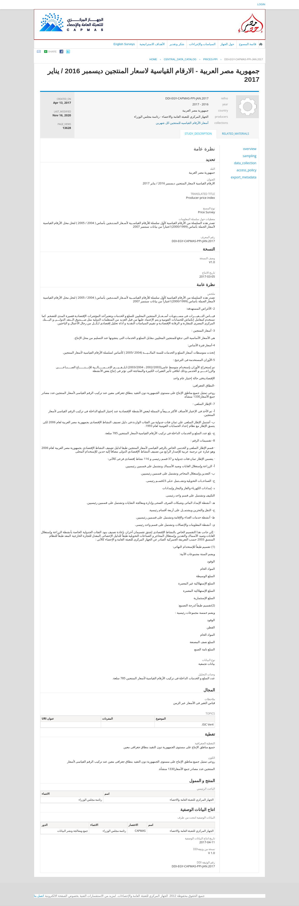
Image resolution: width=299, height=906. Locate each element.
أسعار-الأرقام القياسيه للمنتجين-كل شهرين (182, 123)
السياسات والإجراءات (202, 44)
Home (153, 59)
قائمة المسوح (247, 44)
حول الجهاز (227, 44)
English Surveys (124, 44)
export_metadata (243, 177)
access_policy (246, 170)
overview (249, 149)
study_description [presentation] (198, 134)
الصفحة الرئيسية (261, 44)
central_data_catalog (180, 59)
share (52, 51)
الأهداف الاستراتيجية (152, 44)
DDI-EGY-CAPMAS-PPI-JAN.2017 (243, 59)
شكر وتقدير (177, 44)
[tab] (235, 133)
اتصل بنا (39, 896)
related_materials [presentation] (235, 134)
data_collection (245, 163)
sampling (249, 156)
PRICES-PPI (210, 59)
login (261, 4)
